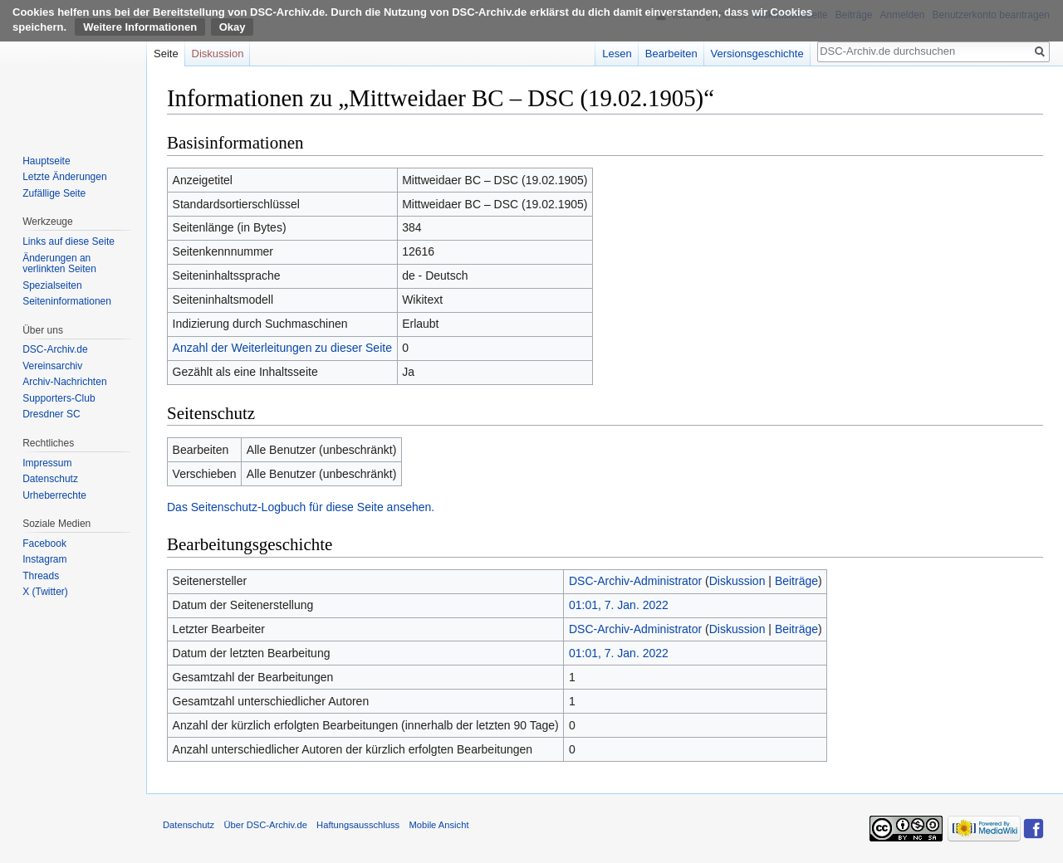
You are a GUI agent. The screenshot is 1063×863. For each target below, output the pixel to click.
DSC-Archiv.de (54, 349)
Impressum (46, 463)
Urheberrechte (54, 495)
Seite (166, 53)
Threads (40, 576)
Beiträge (796, 581)
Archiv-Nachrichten (64, 382)
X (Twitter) (45, 591)
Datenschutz (50, 479)
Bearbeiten (671, 53)
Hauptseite (46, 161)
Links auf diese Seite (68, 241)
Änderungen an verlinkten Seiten (59, 263)
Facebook (44, 543)
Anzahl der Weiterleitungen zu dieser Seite (282, 347)
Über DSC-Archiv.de (265, 825)
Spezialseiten (51, 285)
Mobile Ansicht (438, 825)
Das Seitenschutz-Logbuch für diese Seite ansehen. (300, 507)
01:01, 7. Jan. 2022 (619, 605)
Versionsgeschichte (757, 53)
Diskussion (737, 581)
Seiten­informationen (66, 301)
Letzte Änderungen (64, 177)
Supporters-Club (58, 398)
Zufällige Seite (54, 193)
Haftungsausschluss (357, 825)
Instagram (44, 559)
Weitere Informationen (140, 27)
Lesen (616, 53)
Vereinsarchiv (52, 366)
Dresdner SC (51, 414)
